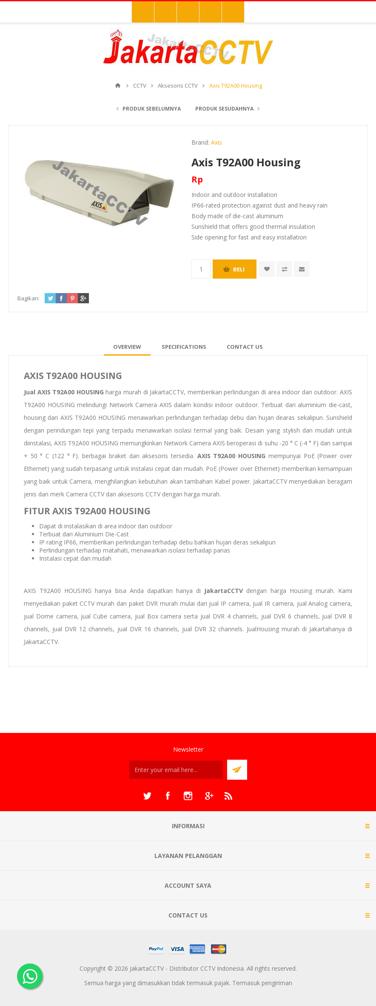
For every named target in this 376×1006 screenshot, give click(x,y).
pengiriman (277, 983)
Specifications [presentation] (184, 347)
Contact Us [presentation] (245, 347)
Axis (216, 142)
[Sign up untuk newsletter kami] (176, 770)
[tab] (127, 347)
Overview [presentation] (127, 347)
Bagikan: (28, 298)
